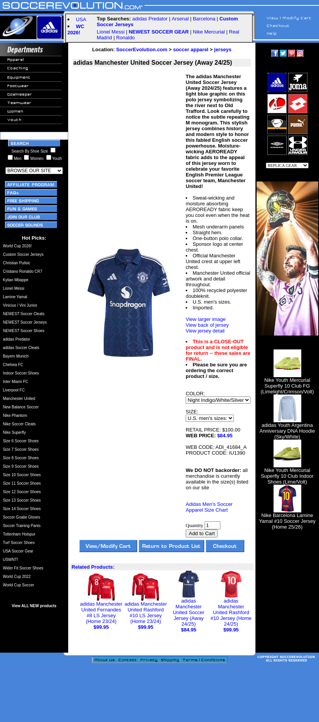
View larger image (206, 319)
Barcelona (204, 19)
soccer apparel (190, 49)
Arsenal (180, 19)
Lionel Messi (110, 32)
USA (81, 19)
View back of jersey (207, 325)
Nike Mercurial (209, 32)
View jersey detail (205, 331)
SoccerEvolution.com (141, 49)
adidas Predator (150, 19)
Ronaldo (125, 37)
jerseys (223, 49)
